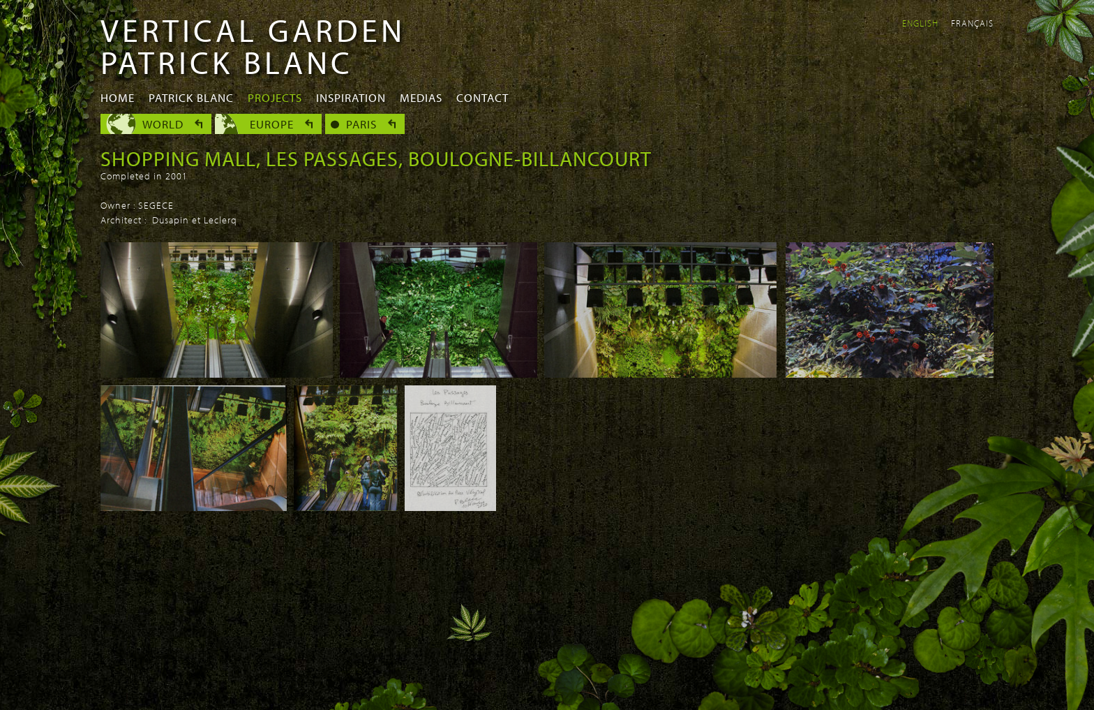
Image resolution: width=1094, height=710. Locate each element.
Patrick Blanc (191, 97)
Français (972, 23)
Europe (272, 124)
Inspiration (351, 97)
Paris (361, 124)
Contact (482, 97)
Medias (421, 97)
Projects (275, 97)
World (162, 124)
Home (117, 97)
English (920, 23)
